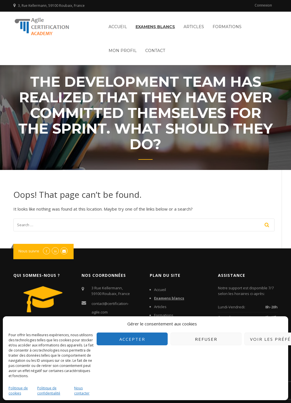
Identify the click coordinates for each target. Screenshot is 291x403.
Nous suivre (28, 251)
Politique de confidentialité (48, 391)
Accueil (118, 26)
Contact (155, 50)
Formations (227, 26)
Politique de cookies (18, 391)
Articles (194, 26)
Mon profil (123, 50)
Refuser (206, 339)
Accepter (132, 339)
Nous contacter (82, 391)
